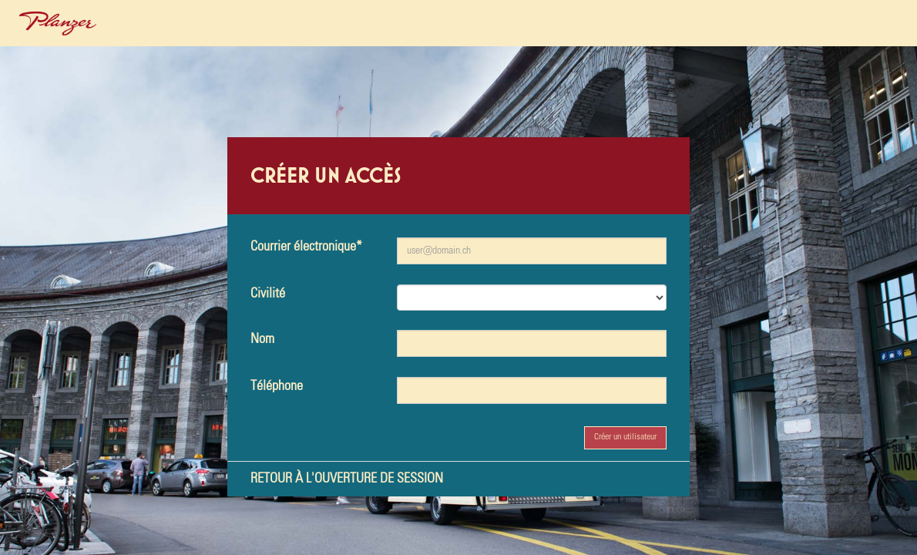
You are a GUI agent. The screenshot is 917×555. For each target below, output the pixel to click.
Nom (262, 339)
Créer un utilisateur (625, 437)
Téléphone (276, 386)
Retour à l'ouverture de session (346, 479)
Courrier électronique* (306, 247)
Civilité (267, 294)
